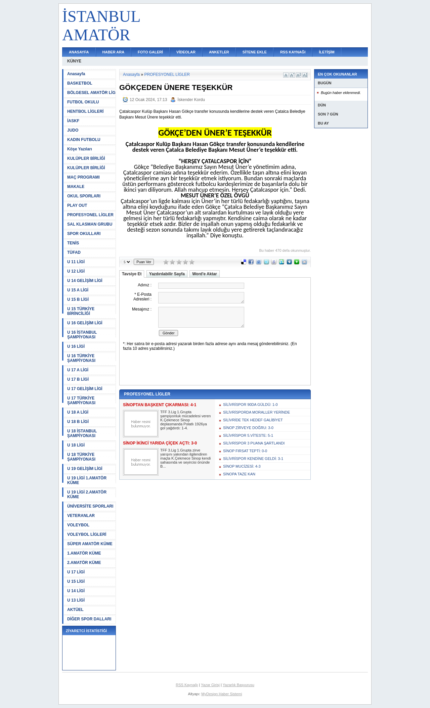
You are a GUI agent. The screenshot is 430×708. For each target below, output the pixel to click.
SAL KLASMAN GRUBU (89, 224)
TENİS (73, 243)
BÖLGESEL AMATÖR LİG (91, 92)
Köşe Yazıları (79, 149)
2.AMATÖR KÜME (84, 562)
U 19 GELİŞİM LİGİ (84, 468)
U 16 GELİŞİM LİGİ (84, 323)
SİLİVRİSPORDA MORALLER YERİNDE (256, 412)
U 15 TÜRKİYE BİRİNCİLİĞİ (80, 311)
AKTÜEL (75, 609)
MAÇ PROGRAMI (83, 177)
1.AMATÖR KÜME (84, 553)
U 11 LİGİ (76, 261)
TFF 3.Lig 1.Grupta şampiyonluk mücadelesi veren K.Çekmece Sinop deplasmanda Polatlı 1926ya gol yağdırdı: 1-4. (185, 420)
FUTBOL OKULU (83, 102)
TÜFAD (74, 252)
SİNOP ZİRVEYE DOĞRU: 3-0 (248, 428)
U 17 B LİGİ (78, 379)
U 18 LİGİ (76, 445)
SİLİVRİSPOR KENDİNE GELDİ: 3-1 (253, 459)
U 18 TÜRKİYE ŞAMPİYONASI (81, 457)
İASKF (73, 121)
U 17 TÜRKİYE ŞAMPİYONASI (81, 400)
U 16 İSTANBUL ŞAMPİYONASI (82, 334)
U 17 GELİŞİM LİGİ (84, 388)
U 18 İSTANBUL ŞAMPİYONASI (82, 433)
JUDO (72, 130)
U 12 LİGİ (76, 271)
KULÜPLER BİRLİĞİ (86, 158)
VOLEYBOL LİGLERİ (86, 534)
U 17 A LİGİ (77, 370)
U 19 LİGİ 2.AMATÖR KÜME (86, 494)
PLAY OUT (77, 205)
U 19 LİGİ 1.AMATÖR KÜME (86, 480)
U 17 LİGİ (76, 572)
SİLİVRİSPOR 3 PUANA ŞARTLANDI (254, 443)
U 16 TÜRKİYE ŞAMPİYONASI (81, 358)
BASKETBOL (79, 83)
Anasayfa (76, 74)
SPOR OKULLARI (83, 233)
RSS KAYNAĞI (292, 52)
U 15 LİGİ (76, 581)
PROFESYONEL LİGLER (90, 215)
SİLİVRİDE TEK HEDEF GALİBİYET (253, 420)
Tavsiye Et (131, 274)
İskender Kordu (191, 99)
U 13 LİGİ (76, 600)
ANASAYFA (79, 52)
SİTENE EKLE (255, 52)
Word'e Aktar (204, 274)
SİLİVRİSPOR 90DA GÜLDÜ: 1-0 (250, 405)
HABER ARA (113, 52)
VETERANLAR (81, 515)
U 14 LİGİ (76, 590)
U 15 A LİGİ (77, 290)
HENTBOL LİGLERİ (85, 111)
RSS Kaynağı (187, 685)
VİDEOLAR (186, 52)
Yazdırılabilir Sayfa (167, 274)
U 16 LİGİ (76, 346)
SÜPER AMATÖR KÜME (90, 543)
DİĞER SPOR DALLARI (89, 619)
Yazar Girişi (210, 685)
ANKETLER (219, 52)
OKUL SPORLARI (83, 196)
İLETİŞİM (326, 52)
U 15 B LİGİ (78, 299)
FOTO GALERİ (150, 52)
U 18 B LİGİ (78, 421)
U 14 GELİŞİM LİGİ (84, 280)
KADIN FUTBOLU (83, 139)
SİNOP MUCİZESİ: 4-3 (242, 466)
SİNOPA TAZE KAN (239, 474)
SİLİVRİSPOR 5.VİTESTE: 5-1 (248, 435)
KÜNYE (74, 61)
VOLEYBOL (78, 525)
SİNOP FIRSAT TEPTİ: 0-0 (245, 451)
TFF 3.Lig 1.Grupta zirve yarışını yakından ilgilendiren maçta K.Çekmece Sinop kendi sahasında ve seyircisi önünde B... (185, 458)
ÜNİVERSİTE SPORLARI (90, 506)
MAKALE (75, 186)
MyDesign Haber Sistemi (221, 694)
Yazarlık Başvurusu (238, 685)
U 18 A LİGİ (77, 412)
